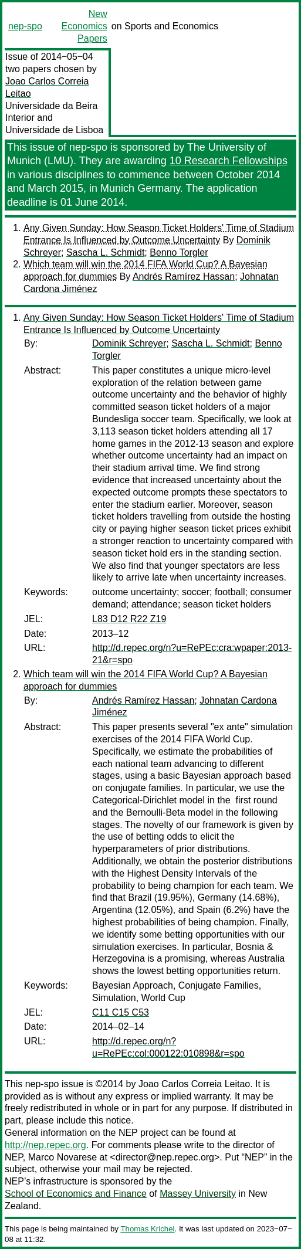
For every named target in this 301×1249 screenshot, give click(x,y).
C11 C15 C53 (120, 1012)
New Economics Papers (84, 26)
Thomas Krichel (147, 1228)
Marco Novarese (62, 1157)
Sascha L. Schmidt (105, 252)
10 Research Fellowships (229, 161)
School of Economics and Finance (76, 1194)
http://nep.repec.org (45, 1145)
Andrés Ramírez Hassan (184, 276)
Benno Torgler (179, 252)
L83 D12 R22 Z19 (129, 619)
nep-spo (25, 26)
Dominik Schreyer (129, 343)
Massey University (198, 1194)
